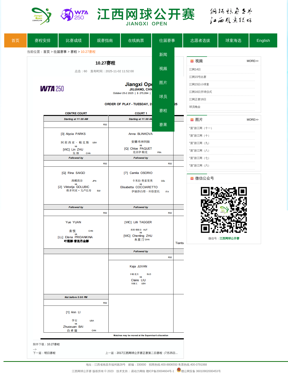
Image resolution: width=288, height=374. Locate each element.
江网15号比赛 (197, 77)
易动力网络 (138, 371)
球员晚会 (194, 106)
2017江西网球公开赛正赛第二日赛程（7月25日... (147, 353)
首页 (15, 40)
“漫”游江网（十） (200, 135)
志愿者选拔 (200, 40)
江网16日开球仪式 (200, 92)
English (263, 40)
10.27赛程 (53, 344)
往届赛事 (167, 40)
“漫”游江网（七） (200, 158)
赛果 (163, 124)
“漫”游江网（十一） (201, 128)
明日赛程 (49, 353)
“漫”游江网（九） (200, 143)
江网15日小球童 (199, 84)
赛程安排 (43, 40)
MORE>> (252, 61)
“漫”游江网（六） (200, 165)
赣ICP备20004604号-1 (160, 371)
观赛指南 (105, 40)
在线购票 (136, 40)
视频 (163, 68)
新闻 (163, 54)
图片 (163, 82)
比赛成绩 (74, 40)
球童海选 (233, 40)
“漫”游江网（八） (200, 150)
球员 (163, 96)
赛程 (163, 110)
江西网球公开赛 (82, 371)
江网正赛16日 (197, 99)
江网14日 (195, 69)
